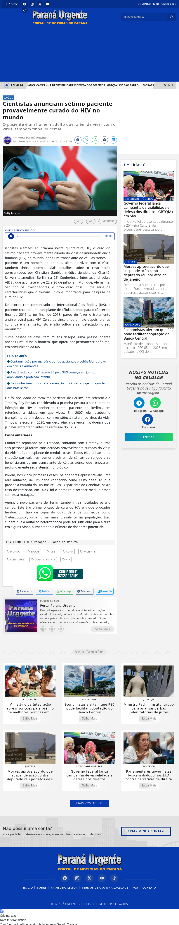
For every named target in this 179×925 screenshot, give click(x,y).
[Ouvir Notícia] (11, 236)
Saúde (33, 551)
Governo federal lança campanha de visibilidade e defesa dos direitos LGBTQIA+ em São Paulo (71, 85)
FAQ (135, 887)
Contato (149, 887)
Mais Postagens (89, 803)
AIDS (50, 551)
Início (28, 887)
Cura (68, 551)
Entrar (11, 4)
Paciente (87, 551)
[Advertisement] (89, 54)
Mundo (13, 551)
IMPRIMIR (108, 221)
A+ (90, 221)
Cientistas (15, 559)
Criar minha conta (146, 831)
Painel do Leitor (64, 887)
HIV (66, 559)
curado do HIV (43, 559)
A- (78, 221)
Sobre (42, 887)
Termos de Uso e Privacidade (105, 887)
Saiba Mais (102, 629)
